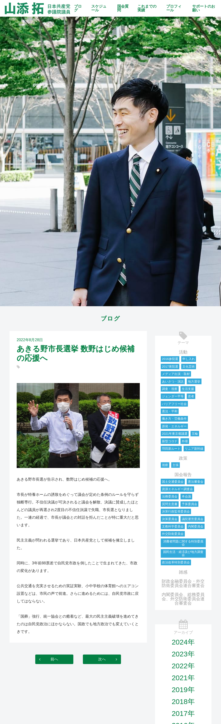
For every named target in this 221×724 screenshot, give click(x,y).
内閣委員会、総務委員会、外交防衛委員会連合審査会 (183, 599)
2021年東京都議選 (174, 433)
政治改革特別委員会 (176, 562)
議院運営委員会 (192, 519)
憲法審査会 (195, 481)
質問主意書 (169, 504)
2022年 (183, 666)
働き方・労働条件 (174, 418)
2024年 (183, 642)
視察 (165, 465)
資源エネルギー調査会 (177, 489)
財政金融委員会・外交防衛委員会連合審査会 (183, 583)
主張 (175, 465)
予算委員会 (189, 504)
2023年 (183, 654)
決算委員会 (169, 519)
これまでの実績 (146, 8)
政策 (183, 458)
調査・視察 (169, 389)
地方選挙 (194, 381)
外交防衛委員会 (173, 534)
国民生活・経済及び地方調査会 (183, 553)
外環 (185, 441)
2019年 (183, 690)
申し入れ (188, 359)
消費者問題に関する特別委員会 (183, 543)
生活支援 (188, 389)
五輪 (195, 433)
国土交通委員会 (173, 481)
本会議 (186, 496)
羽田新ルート (171, 448)
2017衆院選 (170, 366)
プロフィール (173, 8)
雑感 (183, 572)
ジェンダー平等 (173, 396)
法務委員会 (169, 496)
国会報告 (183, 474)
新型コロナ (169, 441)
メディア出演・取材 (176, 374)
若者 (191, 396)
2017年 (183, 713)
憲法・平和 (169, 411)
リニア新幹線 (194, 448)
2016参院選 (170, 359)
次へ (102, 659)
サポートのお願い (203, 8)
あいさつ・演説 (173, 381)
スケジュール (98, 8)
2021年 (183, 678)
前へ (54, 659)
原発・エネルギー (174, 426)
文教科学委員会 (173, 526)
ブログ (78, 8)
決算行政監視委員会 (176, 511)
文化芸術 (188, 366)
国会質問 (123, 8)
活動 (183, 352)
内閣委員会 (195, 526)
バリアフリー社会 (174, 404)
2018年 (183, 701)
